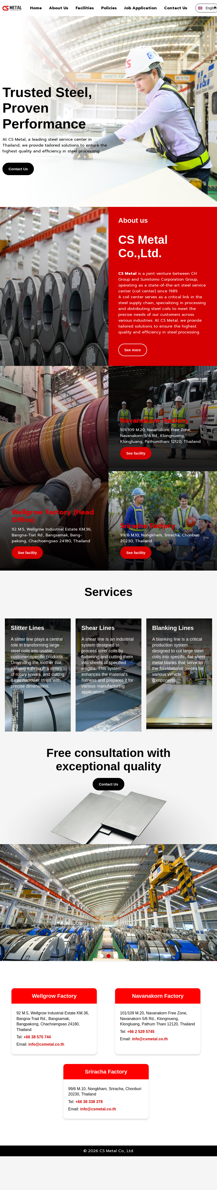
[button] (102, 956)
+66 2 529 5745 (141, 1032)
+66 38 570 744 (37, 1037)
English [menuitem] (211, 8)
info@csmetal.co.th (46, 1044)
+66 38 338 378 (89, 1102)
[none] (205, 8)
